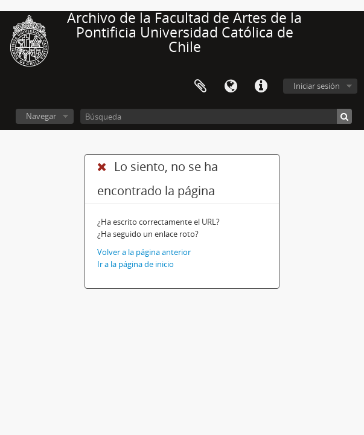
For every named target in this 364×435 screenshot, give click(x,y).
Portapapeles (200, 86)
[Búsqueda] (216, 116)
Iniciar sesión (316, 85)
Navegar (41, 116)
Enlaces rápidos (261, 86)
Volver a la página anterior (144, 251)
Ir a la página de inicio (135, 264)
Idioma (231, 86)
